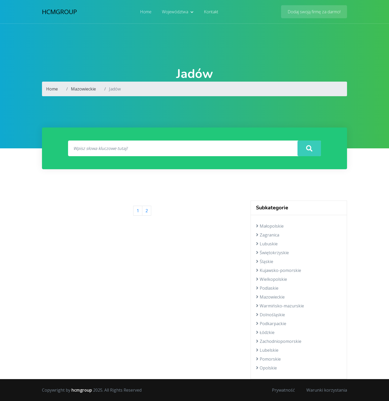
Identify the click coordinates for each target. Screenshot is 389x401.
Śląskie (264, 261)
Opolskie (266, 368)
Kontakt (211, 12)
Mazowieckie (83, 89)
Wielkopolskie (271, 279)
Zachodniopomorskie (278, 341)
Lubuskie (267, 244)
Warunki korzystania (326, 390)
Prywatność (283, 390)
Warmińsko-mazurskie (280, 306)
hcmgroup (59, 11)
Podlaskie (267, 288)
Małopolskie (270, 226)
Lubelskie (267, 350)
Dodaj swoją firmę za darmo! (314, 12)
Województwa (177, 12)
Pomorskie (268, 359)
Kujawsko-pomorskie (278, 270)
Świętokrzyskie (272, 253)
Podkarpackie (271, 323)
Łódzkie (265, 332)
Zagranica (267, 235)
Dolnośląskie (270, 315)
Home (145, 12)
